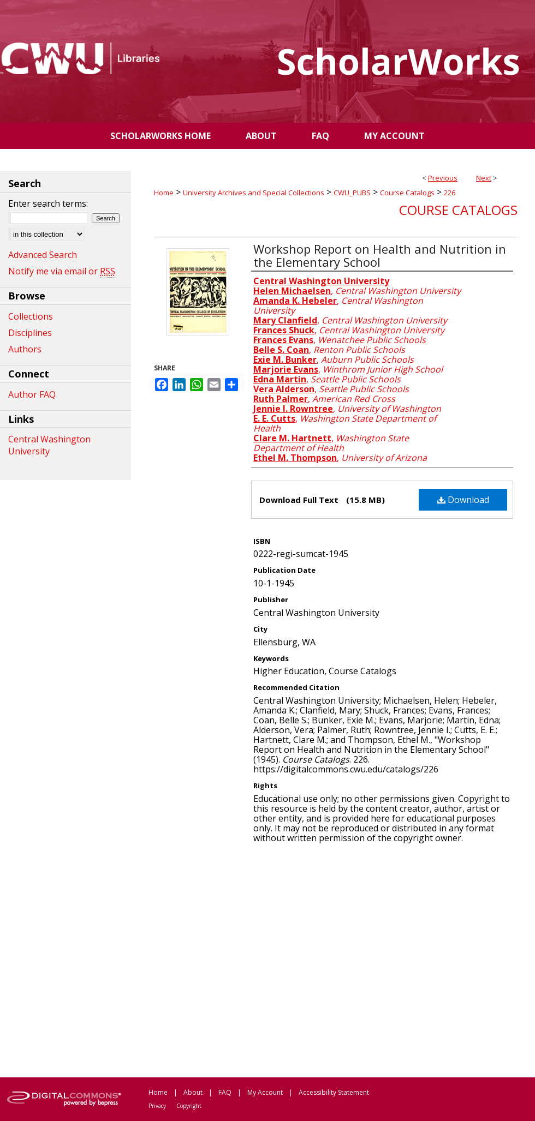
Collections (30, 316)
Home (164, 192)
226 (449, 192)
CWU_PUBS (352, 192)
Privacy (157, 1106)
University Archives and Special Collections (253, 192)
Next (483, 178)
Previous (442, 178)
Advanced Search (42, 255)
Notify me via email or (61, 271)
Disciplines (30, 333)
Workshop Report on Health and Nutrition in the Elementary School (379, 255)
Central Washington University (49, 445)
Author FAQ (32, 394)
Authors (24, 349)
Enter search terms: (48, 203)
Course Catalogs (407, 192)
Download (463, 500)
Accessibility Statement (334, 1092)
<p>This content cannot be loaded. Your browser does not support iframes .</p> (336, 959)
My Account (265, 1092)
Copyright (188, 1106)
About (193, 1092)
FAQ (224, 1092)
